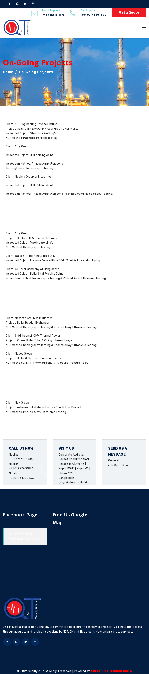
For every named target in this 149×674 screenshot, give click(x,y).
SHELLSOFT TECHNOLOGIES (111, 671)
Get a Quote (129, 12)
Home (8, 72)
